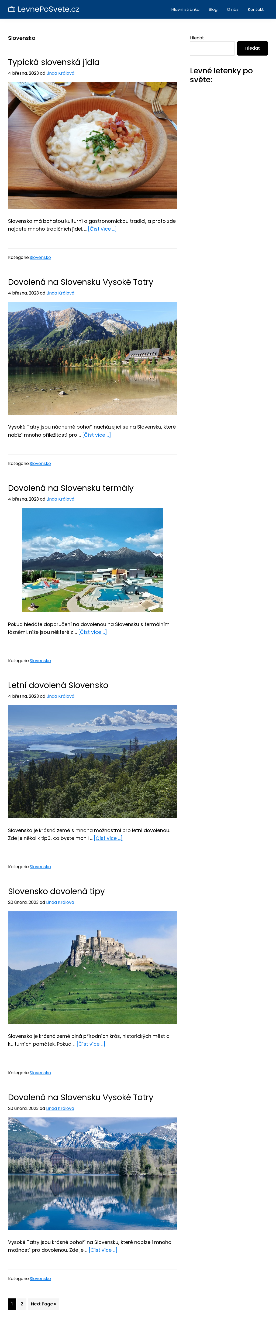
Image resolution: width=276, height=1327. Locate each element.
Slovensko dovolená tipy (56, 891)
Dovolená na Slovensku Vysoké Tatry (80, 282)
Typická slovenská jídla (54, 62)
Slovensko (40, 257)
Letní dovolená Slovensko (58, 685)
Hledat (197, 38)
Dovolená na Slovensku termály (71, 488)
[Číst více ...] (102, 229)
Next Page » (43, 1305)
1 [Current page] (13, 1305)
